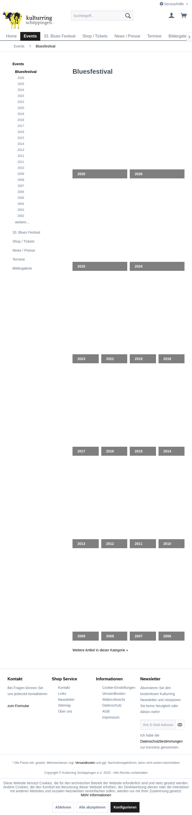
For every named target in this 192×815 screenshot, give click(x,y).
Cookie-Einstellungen (118, 688)
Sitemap (64, 705)
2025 (21, 84)
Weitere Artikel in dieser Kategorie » (100, 650)
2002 (21, 216)
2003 (21, 210)
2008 (21, 180)
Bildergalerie (22, 268)
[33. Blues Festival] (59, 36)
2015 (21, 138)
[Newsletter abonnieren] (180, 725)
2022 (21, 102)
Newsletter (66, 700)
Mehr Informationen (96, 795)
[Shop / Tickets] (95, 36)
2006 (21, 192)
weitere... (22, 222)
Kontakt (64, 688)
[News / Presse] (127, 36)
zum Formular (18, 706)
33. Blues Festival (26, 232)
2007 (21, 186)
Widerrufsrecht (113, 700)
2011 (21, 162)
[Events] (30, 36)
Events (18, 64)
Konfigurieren (125, 807)
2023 (21, 96)
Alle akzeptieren (92, 807)
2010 (21, 168)
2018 (21, 120)
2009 (21, 174)
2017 (21, 126)
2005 (21, 198)
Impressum (111, 717)
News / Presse (23, 250)
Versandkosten (114, 694)
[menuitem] (102, 16)
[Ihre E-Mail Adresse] (158, 725)
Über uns (65, 711)
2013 (21, 150)
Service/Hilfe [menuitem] (172, 4)
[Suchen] (128, 16)
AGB (106, 711)
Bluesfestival (25, 72)
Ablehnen (63, 807)
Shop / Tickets (23, 241)
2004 (21, 204)
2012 (21, 156)
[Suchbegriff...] (102, 16)
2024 (21, 90)
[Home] (11, 36)
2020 (21, 108)
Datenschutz (112, 705)
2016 (21, 132)
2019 (21, 114)
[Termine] (154, 36)
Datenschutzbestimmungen (161, 741)
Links (62, 694)
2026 (21, 78)
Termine (18, 259)
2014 (21, 144)
